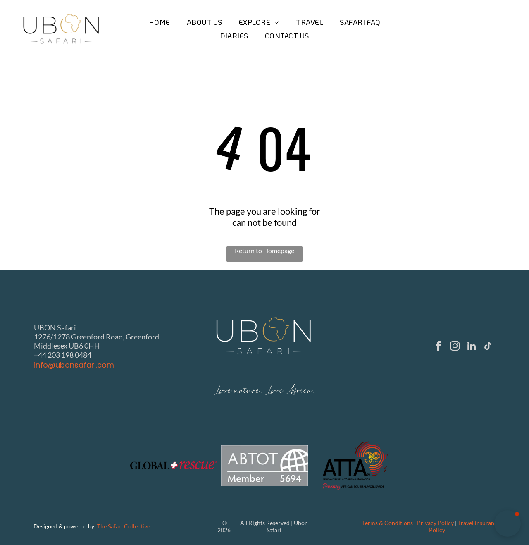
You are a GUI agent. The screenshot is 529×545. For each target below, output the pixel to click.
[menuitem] (160, 22)
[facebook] (438, 347)
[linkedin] (471, 347)
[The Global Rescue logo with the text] (173, 466)
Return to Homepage (264, 250)
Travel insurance (479, 522)
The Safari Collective (123, 526)
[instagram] (455, 347)
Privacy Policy (435, 522)
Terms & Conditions (387, 522)
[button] (507, 523)
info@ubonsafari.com (74, 365)
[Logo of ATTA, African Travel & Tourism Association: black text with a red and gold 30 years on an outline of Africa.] (355, 466)
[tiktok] (488, 347)
